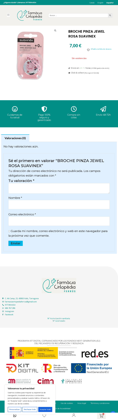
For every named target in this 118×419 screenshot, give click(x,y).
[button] (55, 31)
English (100, 3)
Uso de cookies (67, 403)
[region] (30, 399)
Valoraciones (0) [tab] (15, 138)
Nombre (15, 198)
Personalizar (14, 409)
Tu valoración (21, 181)
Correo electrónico (22, 214)
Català (91, 3)
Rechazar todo (30, 409)
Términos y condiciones (100, 403)
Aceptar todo (45, 409)
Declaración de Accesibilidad (59, 409)
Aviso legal (81, 403)
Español (109, 3)
